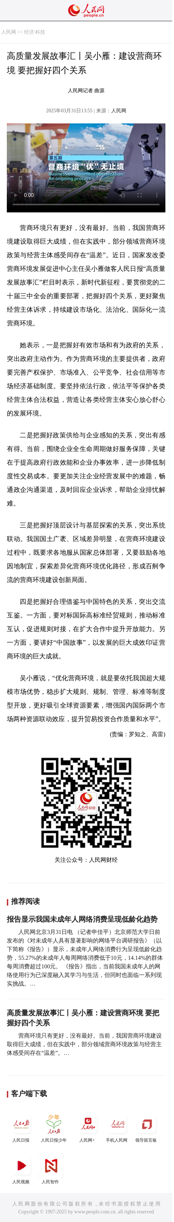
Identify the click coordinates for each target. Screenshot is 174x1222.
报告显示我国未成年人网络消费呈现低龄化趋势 (82, 919)
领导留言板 (146, 1127)
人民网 (8, 32)
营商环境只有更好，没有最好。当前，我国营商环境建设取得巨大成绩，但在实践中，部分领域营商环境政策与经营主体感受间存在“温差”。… (84, 1044)
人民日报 (21, 1127)
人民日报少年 (54, 1127)
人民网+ (87, 1127)
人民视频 (21, 1168)
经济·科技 (35, 32)
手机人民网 (117, 1127)
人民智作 (51, 1168)
